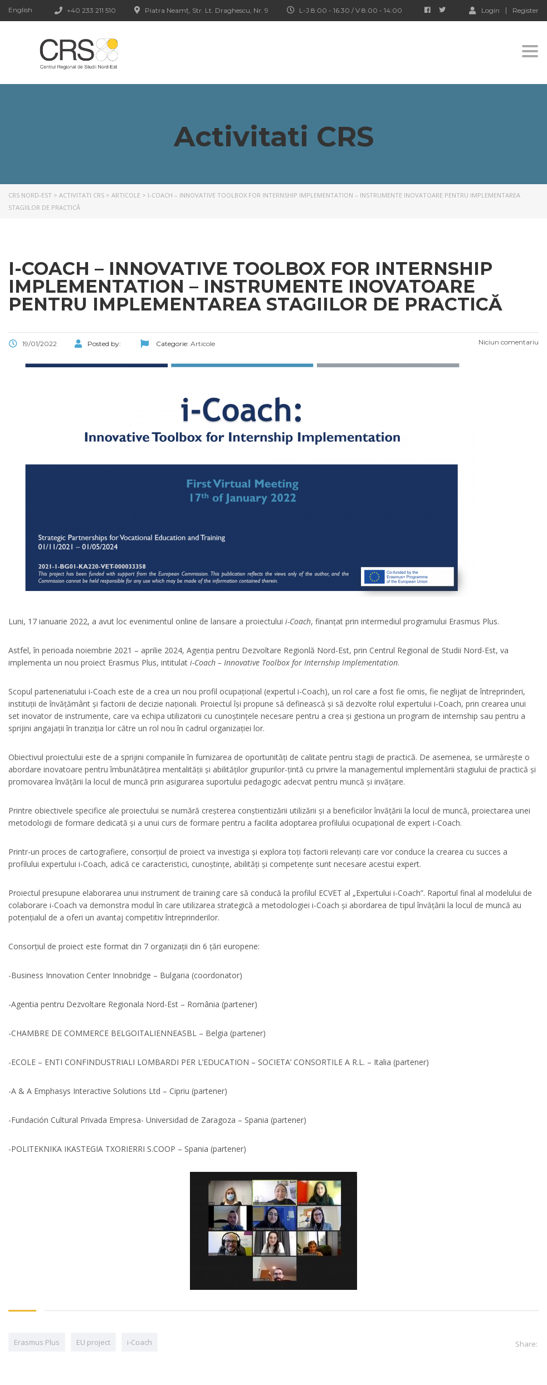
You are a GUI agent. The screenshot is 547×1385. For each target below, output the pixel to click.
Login (484, 10)
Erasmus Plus (37, 1342)
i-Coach (139, 1342)
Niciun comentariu (508, 342)
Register (525, 10)
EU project (93, 1342)
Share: (526, 1344)
